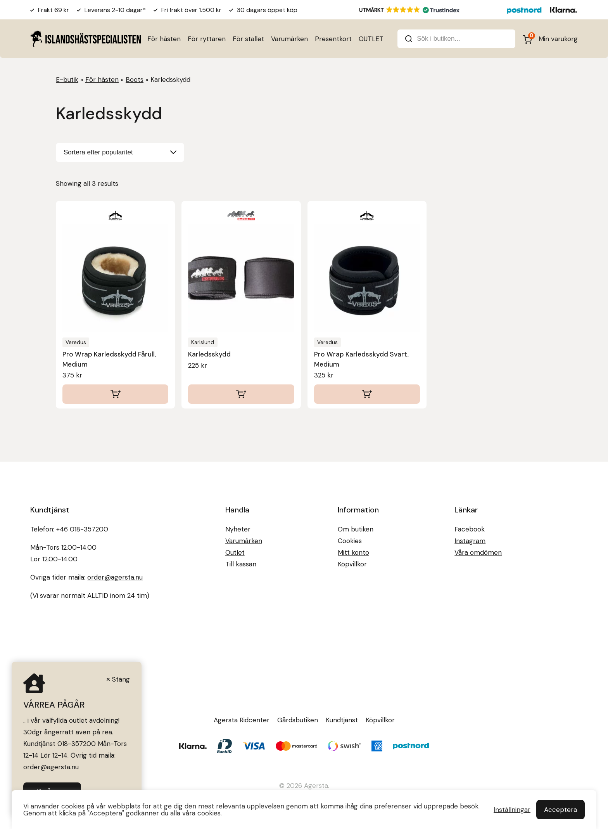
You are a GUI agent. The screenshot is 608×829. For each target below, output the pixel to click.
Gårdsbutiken (297, 720)
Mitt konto (353, 552)
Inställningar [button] (512, 809)
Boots (134, 79)
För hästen (164, 39)
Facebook (469, 529)
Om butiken (355, 529)
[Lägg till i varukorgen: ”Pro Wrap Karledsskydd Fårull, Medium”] (115, 394)
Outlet (235, 552)
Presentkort (333, 39)
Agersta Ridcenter (241, 720)
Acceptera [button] (560, 809)
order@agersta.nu (115, 577)
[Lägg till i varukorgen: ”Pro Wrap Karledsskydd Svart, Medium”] (367, 394)
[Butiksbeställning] (120, 152)
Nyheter (237, 529)
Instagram (469, 541)
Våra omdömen (478, 552)
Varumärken (289, 39)
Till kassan (240, 564)
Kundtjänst (342, 720)
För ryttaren (207, 39)
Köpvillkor (352, 564)
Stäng (121, 679)
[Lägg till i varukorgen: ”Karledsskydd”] (241, 394)
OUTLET (371, 39)
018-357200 (89, 529)
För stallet (248, 39)
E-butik (67, 79)
